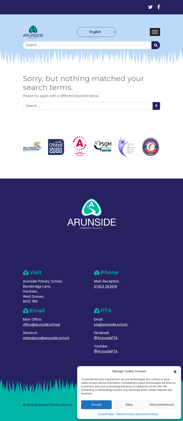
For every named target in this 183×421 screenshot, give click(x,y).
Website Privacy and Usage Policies (137, 413)
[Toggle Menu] (155, 32)
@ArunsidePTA (106, 338)
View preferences (161, 404)
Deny (129, 404)
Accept (96, 404)
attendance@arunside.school (46, 338)
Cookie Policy (106, 413)
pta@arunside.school (110, 325)
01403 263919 (105, 286)
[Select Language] (96, 32)
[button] (175, 371)
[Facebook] (158, 7)
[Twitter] (150, 7)
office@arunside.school (41, 325)
